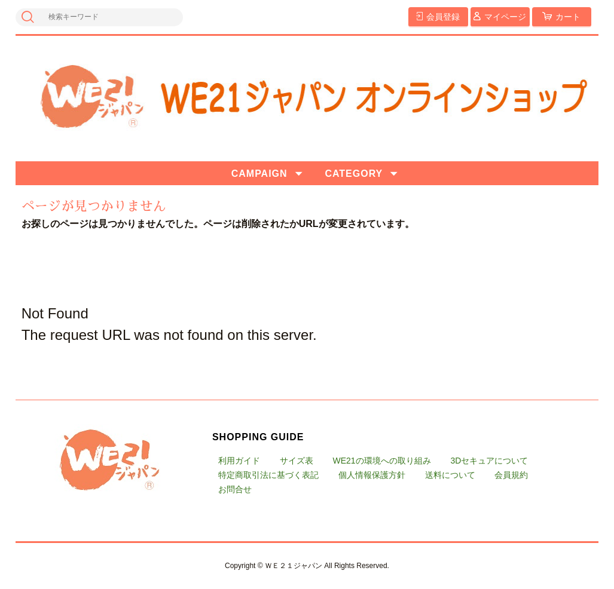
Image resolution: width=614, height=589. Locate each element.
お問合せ (235, 489)
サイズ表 (296, 460)
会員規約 (511, 475)
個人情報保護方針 (371, 475)
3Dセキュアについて (489, 460)
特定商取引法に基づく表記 (268, 475)
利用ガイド (239, 460)
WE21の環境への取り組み (382, 460)
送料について (450, 475)
